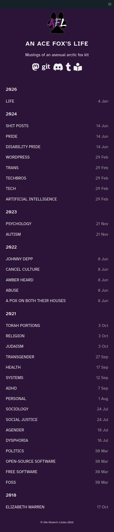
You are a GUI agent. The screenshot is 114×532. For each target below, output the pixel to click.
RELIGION (15, 336)
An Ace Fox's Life (57, 44)
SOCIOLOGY (17, 409)
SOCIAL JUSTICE (21, 419)
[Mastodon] (36, 68)
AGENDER (15, 430)
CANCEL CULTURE (23, 269)
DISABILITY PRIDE (23, 146)
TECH (11, 188)
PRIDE (12, 136)
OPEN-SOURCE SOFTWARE (31, 461)
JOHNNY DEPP (19, 259)
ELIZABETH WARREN (25, 507)
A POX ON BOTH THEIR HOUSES (36, 300)
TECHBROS (16, 178)
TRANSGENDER (20, 356)
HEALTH (13, 367)
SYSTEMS (14, 377)
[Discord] (58, 68)
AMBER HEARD (19, 279)
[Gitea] (46, 68)
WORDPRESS (18, 157)
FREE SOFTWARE (21, 471)
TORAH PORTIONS (23, 325)
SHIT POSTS (17, 126)
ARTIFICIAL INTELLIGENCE (31, 199)
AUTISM (13, 234)
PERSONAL (16, 398)
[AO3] (78, 68)
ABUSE (12, 290)
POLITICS (15, 450)
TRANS (12, 167)
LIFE (10, 101)
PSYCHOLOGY (18, 223)
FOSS (11, 482)
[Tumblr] (69, 68)
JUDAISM (14, 346)
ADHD (11, 388)
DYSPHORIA (17, 440)
